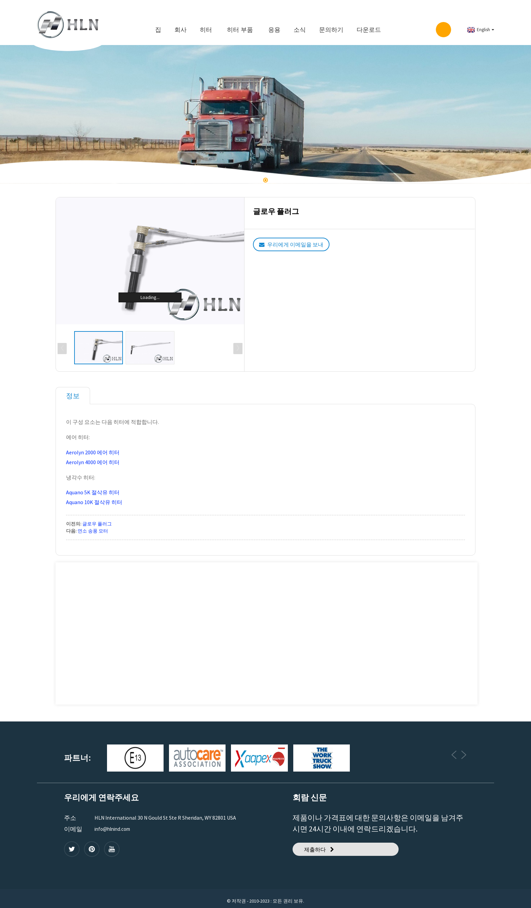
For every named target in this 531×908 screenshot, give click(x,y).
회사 (180, 25)
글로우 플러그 (97, 518)
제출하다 (317, 845)
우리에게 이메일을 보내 (302, 240)
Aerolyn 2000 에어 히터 (93, 446)
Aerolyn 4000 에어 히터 (93, 456)
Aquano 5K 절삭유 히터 (93, 486)
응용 (274, 25)
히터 (206, 25)
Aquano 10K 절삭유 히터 (94, 496)
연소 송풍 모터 (93, 525)
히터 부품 (240, 25)
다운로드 (369, 25)
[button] (265, 176)
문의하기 (331, 25)
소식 (300, 25)
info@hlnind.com (114, 823)
